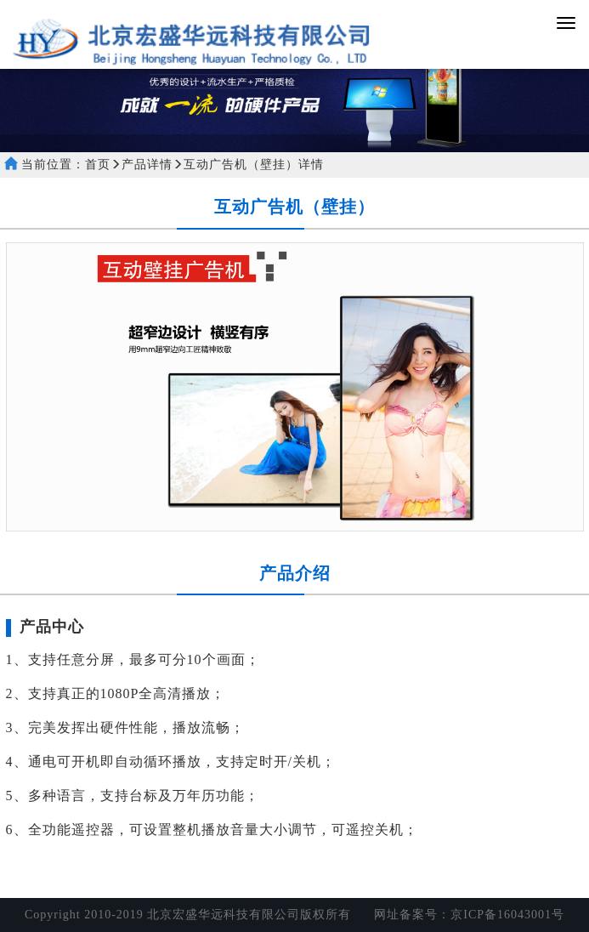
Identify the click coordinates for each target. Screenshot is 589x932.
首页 (97, 164)
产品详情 (147, 164)
